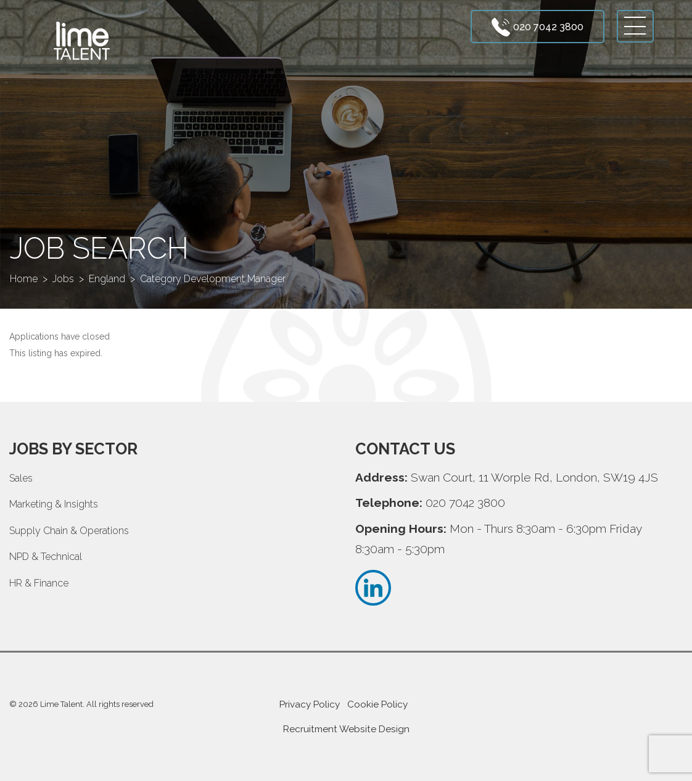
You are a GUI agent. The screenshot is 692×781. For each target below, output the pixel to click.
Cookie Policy (377, 704)
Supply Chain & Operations (69, 531)
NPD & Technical (45, 556)
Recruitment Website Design (346, 729)
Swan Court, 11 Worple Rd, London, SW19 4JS (534, 477)
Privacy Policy (309, 704)
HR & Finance (38, 583)
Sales (21, 478)
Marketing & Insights (53, 504)
